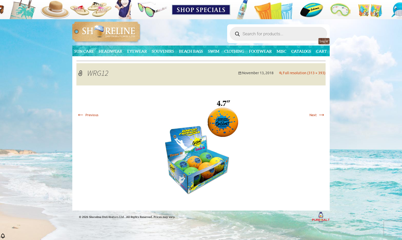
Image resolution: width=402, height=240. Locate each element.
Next (317, 115)
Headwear (110, 51)
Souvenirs (163, 51)
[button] (3, 237)
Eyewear (137, 51)
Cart (321, 51)
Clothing (234, 51)
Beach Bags (191, 51)
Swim (213, 51)
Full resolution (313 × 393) (304, 73)
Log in (324, 41)
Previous (87, 115)
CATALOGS (301, 51)
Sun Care (84, 51)
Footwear (260, 51)
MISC (281, 51)
